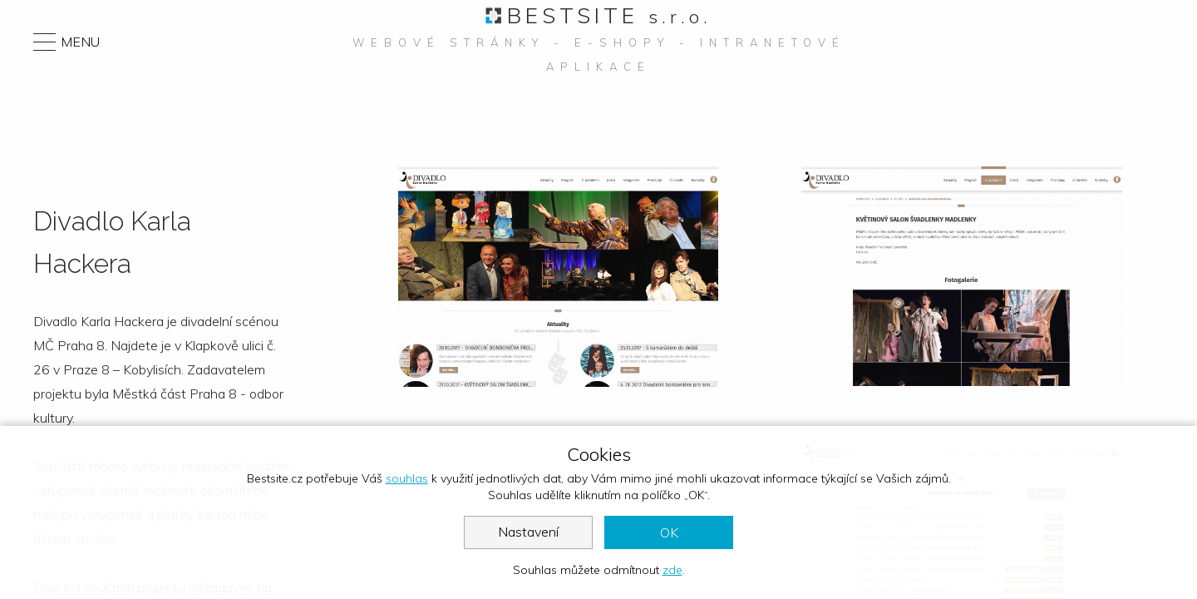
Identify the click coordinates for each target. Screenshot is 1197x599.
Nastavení (528, 531)
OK (669, 532)
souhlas (407, 478)
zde (672, 569)
